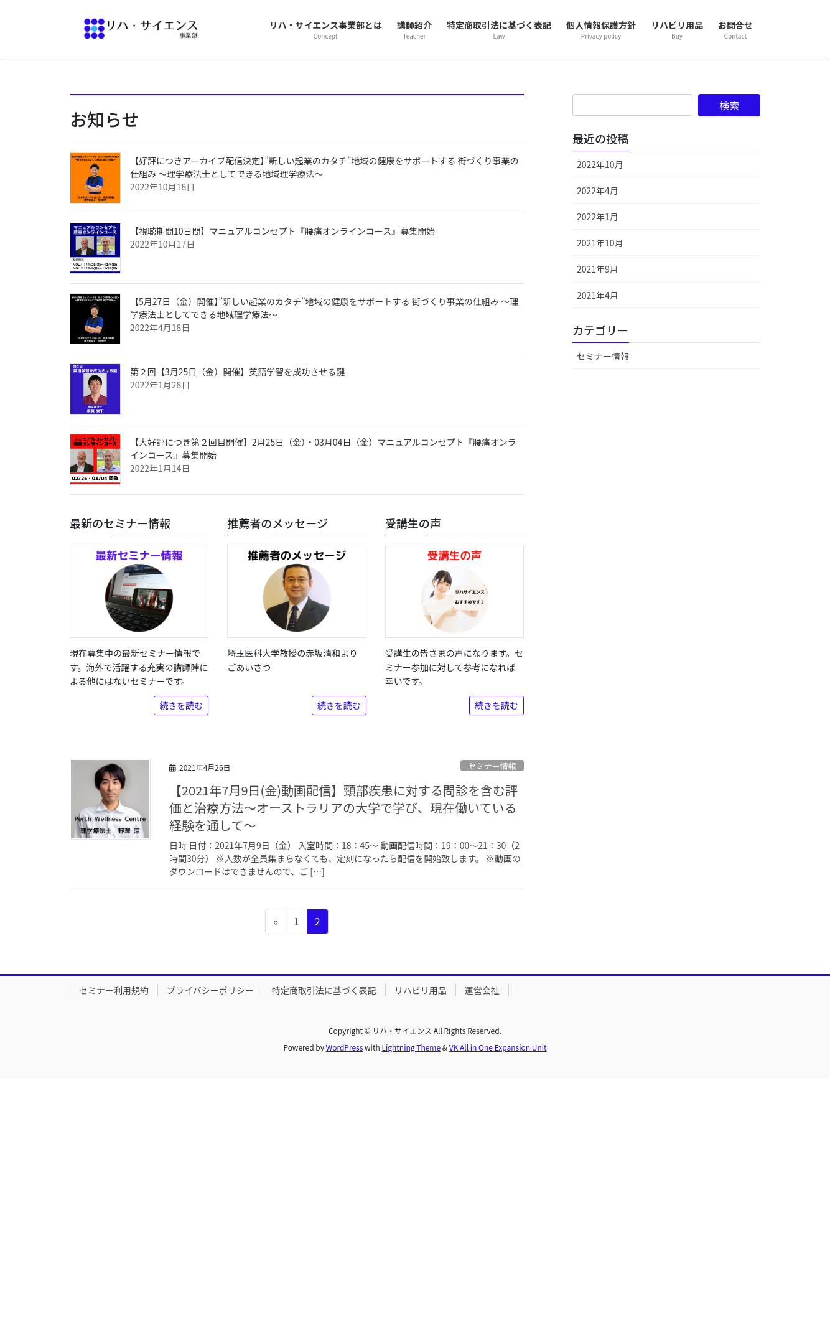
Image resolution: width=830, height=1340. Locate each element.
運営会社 (482, 1252)
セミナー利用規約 (114, 1252)
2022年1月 (597, 478)
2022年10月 (600, 426)
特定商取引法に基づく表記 (324, 1252)
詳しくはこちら (129, 226)
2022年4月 (597, 452)
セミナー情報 (492, 1028)
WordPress (344, 1310)
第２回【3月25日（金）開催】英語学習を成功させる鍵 (237, 633)
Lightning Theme (411, 1310)
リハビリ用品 (420, 1252)
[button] (62, 190)
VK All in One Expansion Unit (498, 1310)
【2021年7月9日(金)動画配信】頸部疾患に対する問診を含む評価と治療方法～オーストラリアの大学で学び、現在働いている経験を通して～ (343, 1069)
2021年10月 (600, 505)
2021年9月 (597, 531)
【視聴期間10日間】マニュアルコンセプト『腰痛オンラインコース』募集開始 (282, 493)
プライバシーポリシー (210, 1252)
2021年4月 (597, 557)
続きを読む (181, 967)
